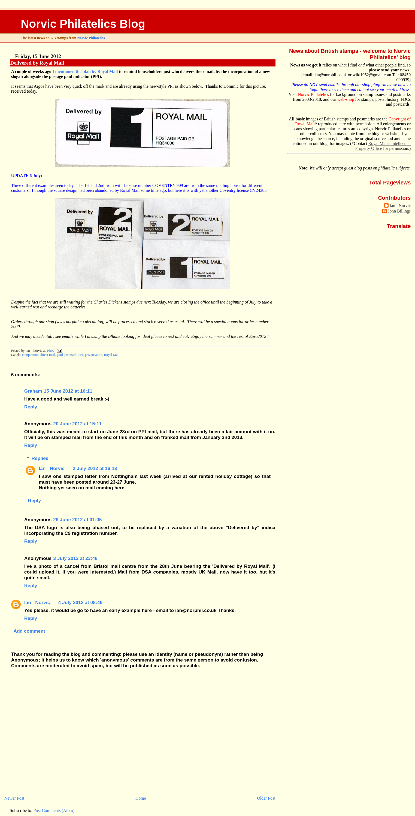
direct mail (47, 355)
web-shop (345, 99)
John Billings (399, 211)
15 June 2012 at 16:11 (68, 391)
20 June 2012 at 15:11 (77, 423)
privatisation (93, 355)
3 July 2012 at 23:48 (75, 558)
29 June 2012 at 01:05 (77, 519)
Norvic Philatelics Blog (83, 23)
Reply (30, 406)
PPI (80, 355)
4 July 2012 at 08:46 (80, 602)
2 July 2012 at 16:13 (95, 468)
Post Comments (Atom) (54, 810)
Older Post (266, 798)
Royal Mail (111, 355)
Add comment (29, 631)
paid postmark (67, 355)
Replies (40, 458)
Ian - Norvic (52, 468)
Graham (33, 391)
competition (30, 355)
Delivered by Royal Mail (37, 63)
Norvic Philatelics (91, 38)
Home (140, 798)
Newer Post (14, 798)
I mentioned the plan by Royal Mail (85, 71)
